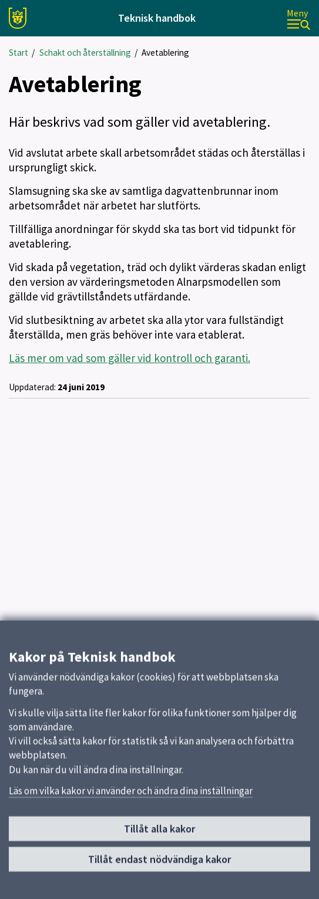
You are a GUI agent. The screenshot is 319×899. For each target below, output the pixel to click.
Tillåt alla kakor (159, 833)
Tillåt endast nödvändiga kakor (159, 864)
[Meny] (298, 18)
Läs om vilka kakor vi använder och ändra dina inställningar (131, 795)
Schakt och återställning (85, 52)
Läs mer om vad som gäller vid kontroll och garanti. (129, 358)
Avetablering (165, 52)
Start (18, 52)
